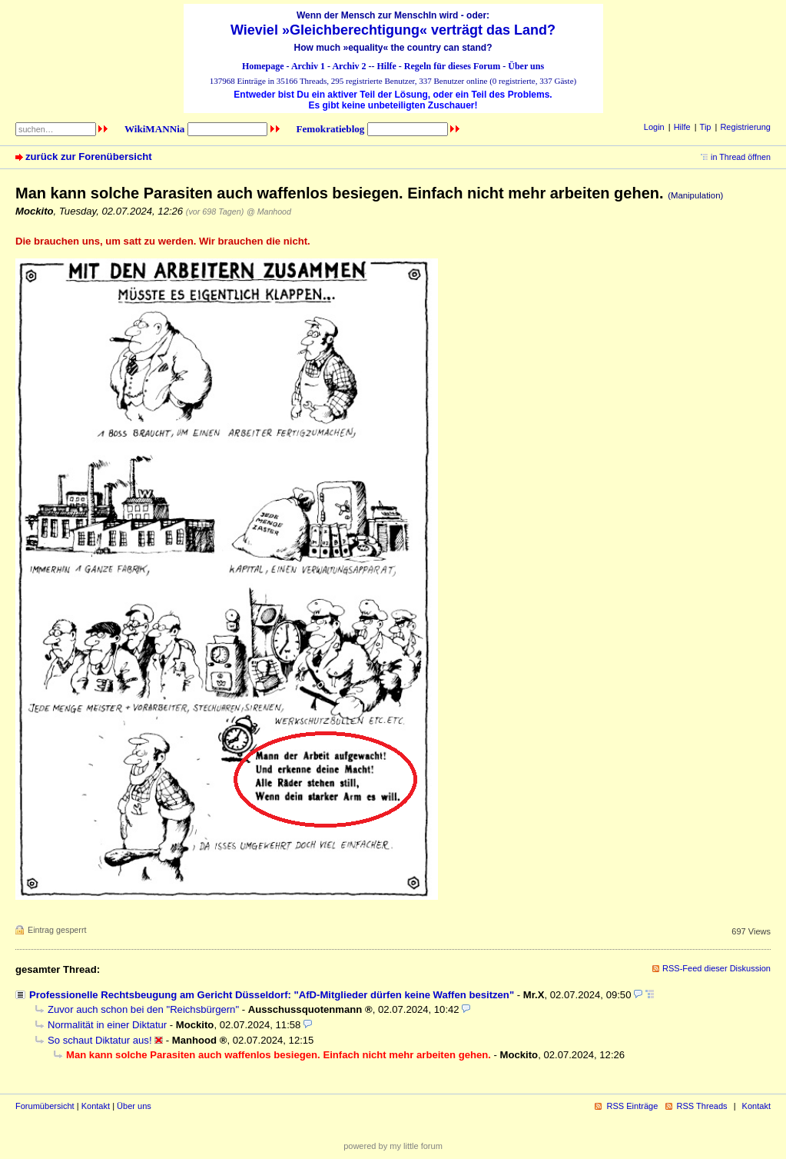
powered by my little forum (393, 1146)
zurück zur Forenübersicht (88, 156)
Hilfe (386, 66)
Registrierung (745, 127)
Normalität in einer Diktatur (107, 1025)
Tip (705, 127)
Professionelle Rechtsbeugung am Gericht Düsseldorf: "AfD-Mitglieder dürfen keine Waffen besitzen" (271, 995)
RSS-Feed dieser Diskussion (716, 968)
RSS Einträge (632, 1106)
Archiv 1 (308, 66)
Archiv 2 (349, 66)
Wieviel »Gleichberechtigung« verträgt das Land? (393, 30)
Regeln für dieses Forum (452, 66)
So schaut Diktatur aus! (100, 1040)
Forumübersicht (45, 1106)
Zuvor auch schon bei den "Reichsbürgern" (143, 1009)
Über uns (526, 66)
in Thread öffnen (741, 157)
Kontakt (95, 1106)
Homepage (263, 66)
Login (654, 127)
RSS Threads (702, 1106)
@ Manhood (269, 211)
